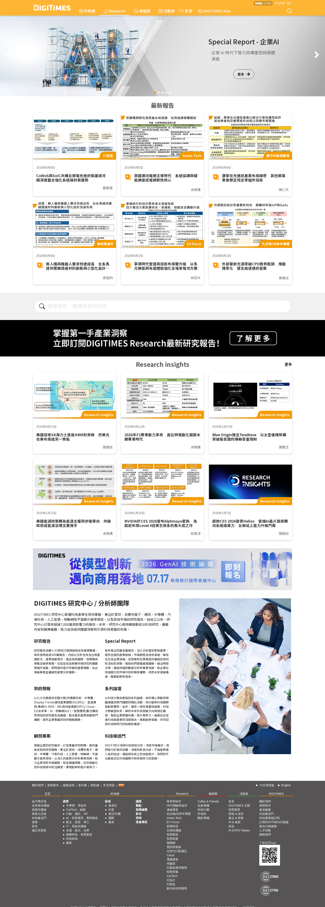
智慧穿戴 (172, 871)
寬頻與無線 (174, 847)
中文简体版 (267, 785)
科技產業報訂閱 (269, 818)
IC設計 (171, 880)
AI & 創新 (234, 822)
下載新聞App (267, 842)
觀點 (139, 805)
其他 (231, 826)
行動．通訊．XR (76, 813)
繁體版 (259, 3)
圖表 (69, 842)
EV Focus (173, 822)
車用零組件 (174, 801)
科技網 (87, 10)
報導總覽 (141, 809)
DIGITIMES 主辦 (239, 805)
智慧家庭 (172, 838)
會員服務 (265, 809)
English (286, 785)
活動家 (167, 10)
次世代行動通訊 (177, 851)
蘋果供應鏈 (39, 809)
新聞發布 (53, 785)
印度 (111, 809)
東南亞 (112, 805)
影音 (185, 10)
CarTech (172, 876)
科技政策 (72, 838)
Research (114, 10)
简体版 (267, 3)
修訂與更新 (39, 830)
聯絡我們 (265, 834)
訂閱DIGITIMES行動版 (274, 822)
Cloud (170, 855)
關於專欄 (203, 818)
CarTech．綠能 (76, 809)
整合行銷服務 (268, 826)
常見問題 (109, 785)
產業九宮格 (39, 813)
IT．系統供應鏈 (76, 826)
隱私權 (95, 785)
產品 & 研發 (236, 818)
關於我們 (38, 785)
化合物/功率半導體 (179, 813)
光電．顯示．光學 (77, 830)
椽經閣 (142, 10)
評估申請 (280, 3)
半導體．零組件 (76, 805)
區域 (108, 801)
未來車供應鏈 (40, 805)
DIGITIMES (276, 793)
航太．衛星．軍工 (77, 822)
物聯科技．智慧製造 (79, 834)
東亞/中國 (114, 813)
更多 (244, 74)
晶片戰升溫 (39, 801)
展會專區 (141, 822)
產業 (66, 801)
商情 (139, 818)
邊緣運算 (172, 809)
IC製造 (171, 884)
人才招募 (265, 830)
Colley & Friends (208, 801)
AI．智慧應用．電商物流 (82, 818)
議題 (139, 801)
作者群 (202, 813)
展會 (35, 822)
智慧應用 (234, 809)
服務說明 (68, 785)
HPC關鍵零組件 (177, 805)
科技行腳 (203, 809)
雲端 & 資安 (236, 813)
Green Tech (174, 818)
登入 (289, 3)
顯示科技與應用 (177, 888)
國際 (111, 818)
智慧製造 (172, 834)
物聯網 (171, 842)
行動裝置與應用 (177, 867)
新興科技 (172, 826)
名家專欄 (203, 805)
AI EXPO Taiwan (239, 830)
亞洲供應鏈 (174, 830)
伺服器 (171, 863)
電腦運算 (172, 859)
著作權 (82, 785)
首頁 (47, 793)
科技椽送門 (39, 818)
